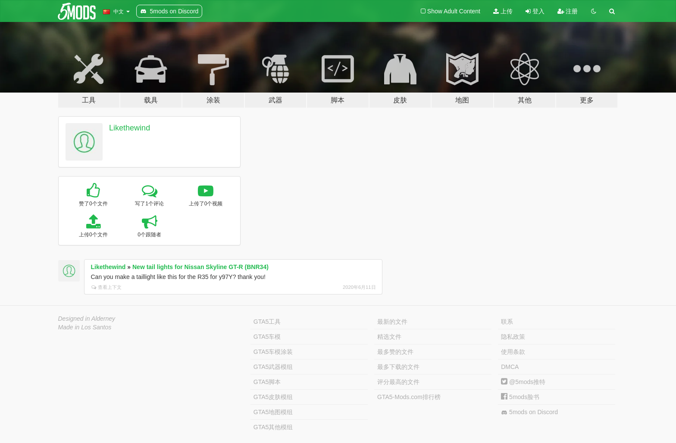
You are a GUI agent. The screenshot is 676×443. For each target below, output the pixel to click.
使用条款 (513, 351)
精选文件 (389, 336)
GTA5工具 (267, 321)
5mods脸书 (520, 397)
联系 (507, 321)
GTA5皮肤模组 (273, 396)
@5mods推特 (523, 382)
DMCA (510, 366)
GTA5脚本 (267, 381)
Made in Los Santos (85, 327)
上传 (503, 11)
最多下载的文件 (398, 366)
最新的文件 (392, 321)
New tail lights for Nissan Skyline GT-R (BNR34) (200, 266)
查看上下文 (106, 287)
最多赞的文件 (395, 351)
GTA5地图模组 (273, 412)
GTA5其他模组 (273, 427)
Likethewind (129, 128)
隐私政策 (513, 336)
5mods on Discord (529, 412)
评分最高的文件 (398, 381)
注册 (567, 11)
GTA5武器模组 (273, 366)
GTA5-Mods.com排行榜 (409, 396)
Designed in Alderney (87, 318)
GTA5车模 (267, 336)
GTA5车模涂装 (273, 351)
